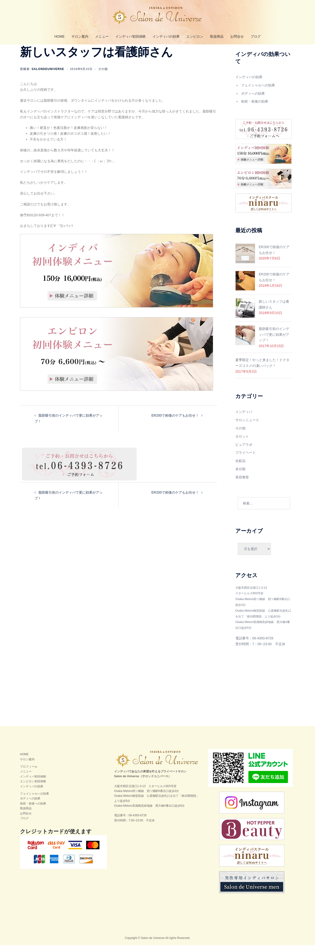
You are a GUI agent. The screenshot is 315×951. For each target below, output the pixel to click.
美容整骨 (242, 483)
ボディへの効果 (253, 99)
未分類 (240, 475)
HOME (60, 36)
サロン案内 (79, 36)
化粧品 (240, 467)
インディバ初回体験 (130, 36)
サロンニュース (247, 426)
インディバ (243, 418)
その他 (103, 75)
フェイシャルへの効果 (258, 91)
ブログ (256, 36)
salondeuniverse (48, 75)
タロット (242, 442)
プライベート (245, 458)
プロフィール (28, 772)
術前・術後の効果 (254, 107)
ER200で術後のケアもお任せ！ (175, 421)
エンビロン (194, 36)
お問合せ (237, 36)
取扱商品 (217, 36)
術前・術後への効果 (33, 809)
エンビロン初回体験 (33, 787)
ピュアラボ (243, 450)
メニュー (102, 36)
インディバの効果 (166, 36)
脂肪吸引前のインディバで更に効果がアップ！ (274, 340)
